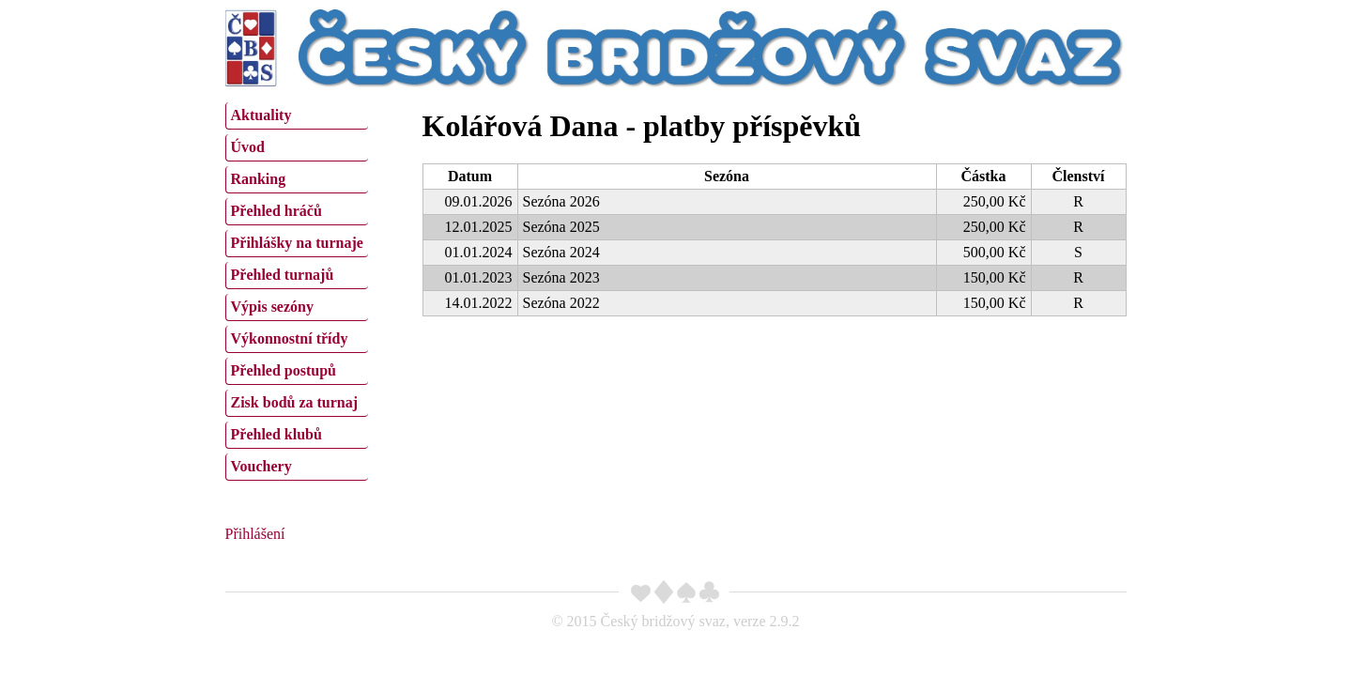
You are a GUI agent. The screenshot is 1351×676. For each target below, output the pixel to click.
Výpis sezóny (272, 307)
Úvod (248, 147)
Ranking (258, 179)
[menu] (296, 289)
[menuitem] (296, 116)
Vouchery (261, 466)
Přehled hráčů (276, 211)
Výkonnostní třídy (289, 338)
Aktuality (261, 115)
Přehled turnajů (282, 275)
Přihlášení (255, 534)
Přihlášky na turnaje (297, 243)
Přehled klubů (276, 434)
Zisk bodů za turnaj (295, 402)
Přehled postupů (283, 370)
